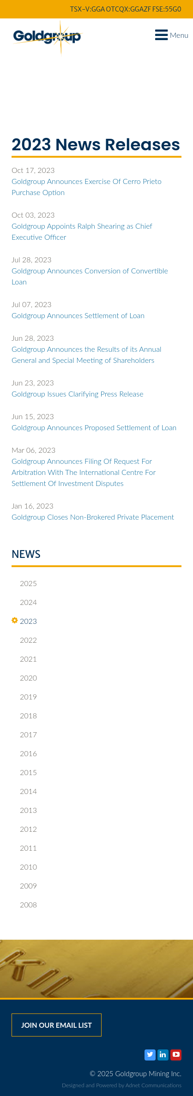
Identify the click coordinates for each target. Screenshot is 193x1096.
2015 (24, 772)
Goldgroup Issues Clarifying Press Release (78, 393)
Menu (171, 34)
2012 (24, 829)
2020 (24, 677)
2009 (24, 885)
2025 (24, 583)
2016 (24, 753)
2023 (24, 621)
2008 (24, 904)
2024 (24, 602)
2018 (24, 715)
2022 (24, 640)
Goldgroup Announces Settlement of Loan (78, 315)
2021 (24, 658)
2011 (24, 847)
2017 (24, 734)
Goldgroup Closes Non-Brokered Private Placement (93, 516)
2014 (24, 791)
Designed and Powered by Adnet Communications (121, 1085)
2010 (24, 866)
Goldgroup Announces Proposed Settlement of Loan (94, 427)
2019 (24, 696)
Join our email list (56, 1025)
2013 (24, 810)
